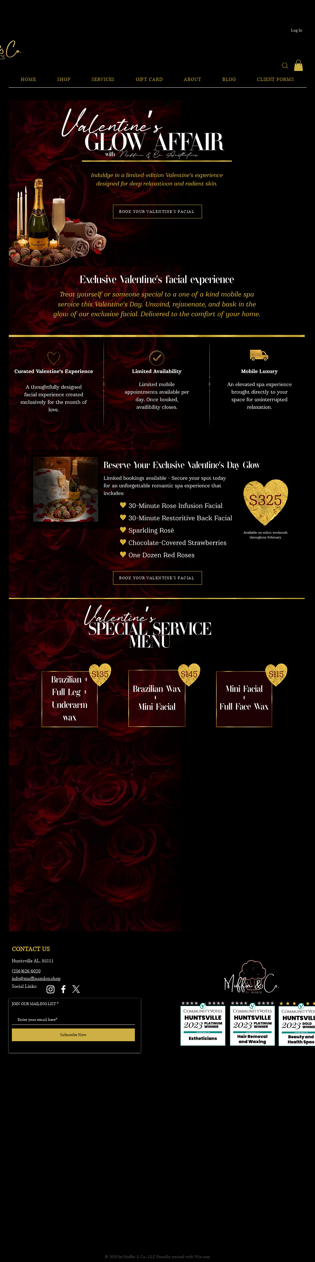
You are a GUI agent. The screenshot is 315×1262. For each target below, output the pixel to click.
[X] (76, 989)
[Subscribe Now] (73, 1034)
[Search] (285, 65)
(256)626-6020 (26, 971)
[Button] (245, 697)
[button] (298, 65)
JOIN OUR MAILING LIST (34, 1004)
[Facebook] (63, 989)
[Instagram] (50, 989)
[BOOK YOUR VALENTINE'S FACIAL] (157, 211)
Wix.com (202, 1257)
